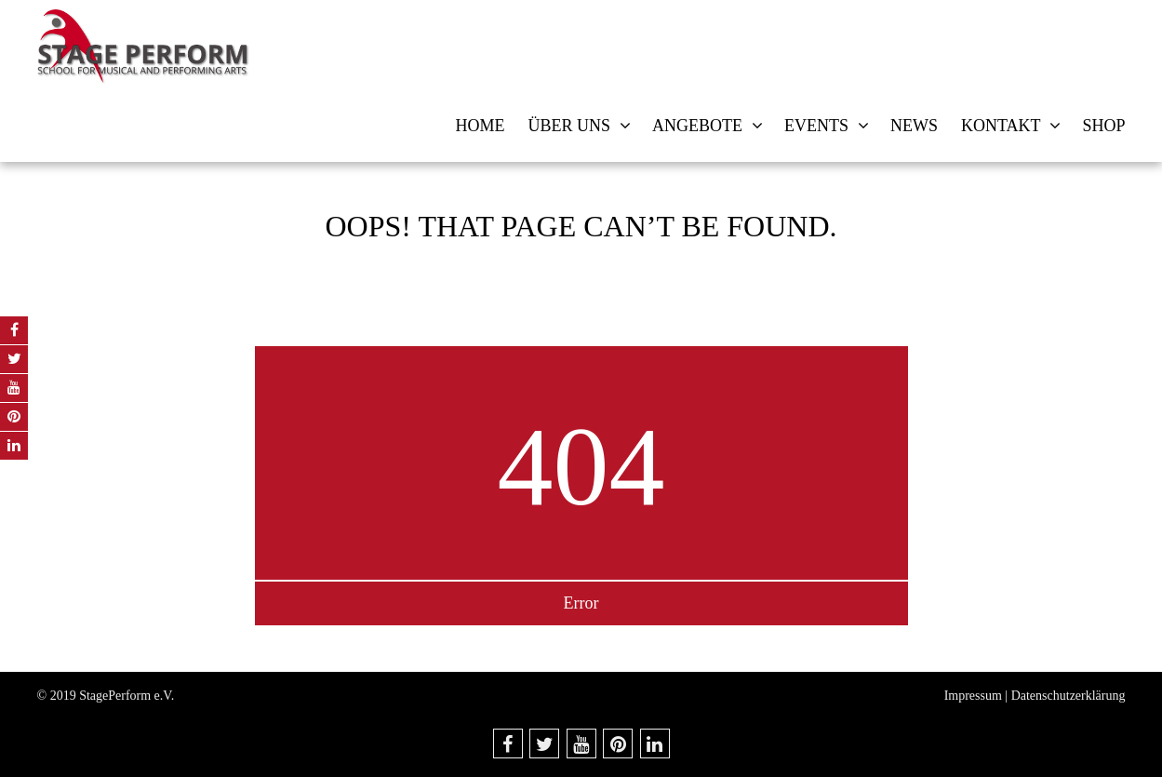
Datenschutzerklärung (1068, 696)
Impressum (973, 696)
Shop (1103, 125)
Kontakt (1001, 125)
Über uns (569, 125)
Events (816, 125)
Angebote (697, 125)
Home (479, 125)
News (914, 125)
